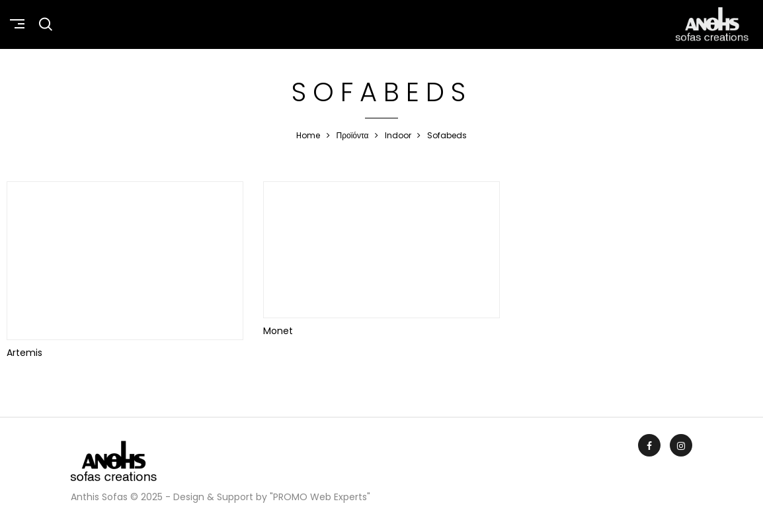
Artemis (24, 352)
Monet (278, 330)
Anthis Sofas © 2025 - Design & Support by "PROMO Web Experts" (220, 496)
